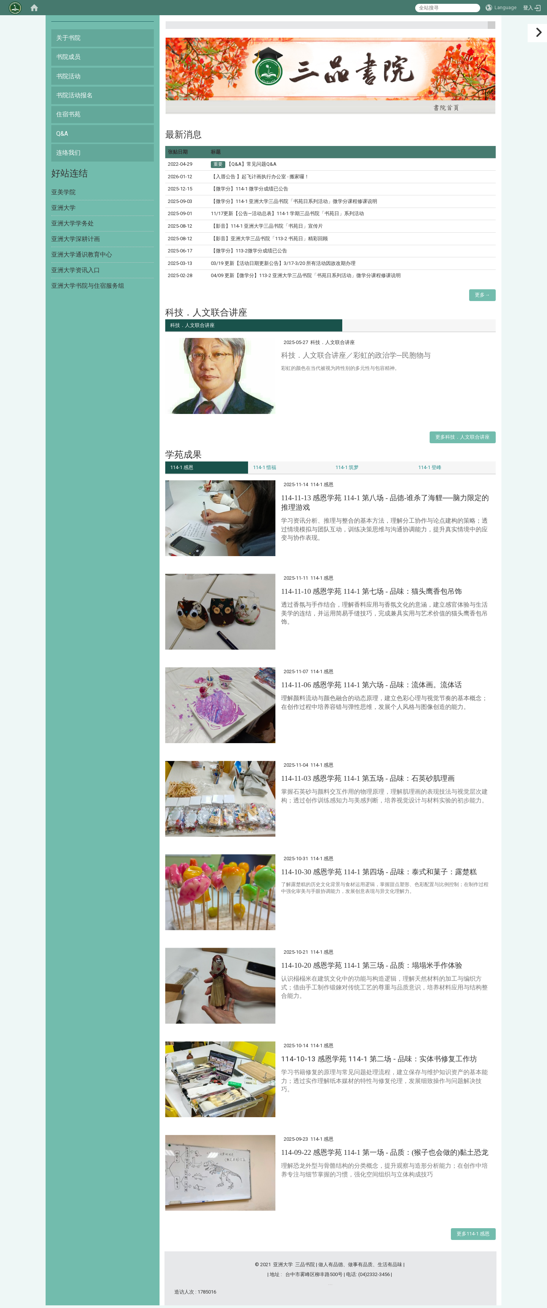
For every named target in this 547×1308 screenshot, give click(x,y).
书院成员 (68, 56)
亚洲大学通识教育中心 (81, 254)
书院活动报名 (74, 95)
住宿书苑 (68, 114)
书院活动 (68, 76)
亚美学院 (63, 192)
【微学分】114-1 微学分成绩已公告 (249, 189)
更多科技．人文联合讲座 (462, 438)
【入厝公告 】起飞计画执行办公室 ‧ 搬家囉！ (260, 176)
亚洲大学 (63, 207)
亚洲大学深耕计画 (75, 239)
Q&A (62, 133)
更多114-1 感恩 (473, 1236)
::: (488, 28)
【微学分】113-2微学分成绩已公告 (249, 251)
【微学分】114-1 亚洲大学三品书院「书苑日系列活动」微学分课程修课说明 (294, 201)
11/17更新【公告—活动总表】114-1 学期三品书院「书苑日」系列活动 (287, 213)
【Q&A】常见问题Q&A (251, 164)
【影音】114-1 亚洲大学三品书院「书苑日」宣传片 (267, 226)
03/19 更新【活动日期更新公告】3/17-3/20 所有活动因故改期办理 (283, 263)
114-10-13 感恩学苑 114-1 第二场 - (379, 1061)
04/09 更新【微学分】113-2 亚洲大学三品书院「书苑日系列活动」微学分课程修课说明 (306, 275)
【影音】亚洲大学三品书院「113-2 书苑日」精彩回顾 (269, 238)
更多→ (482, 295)
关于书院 (68, 37)
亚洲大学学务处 (72, 223)
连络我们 (68, 152)
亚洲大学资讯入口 (75, 270)
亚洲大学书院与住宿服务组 (87, 285)
